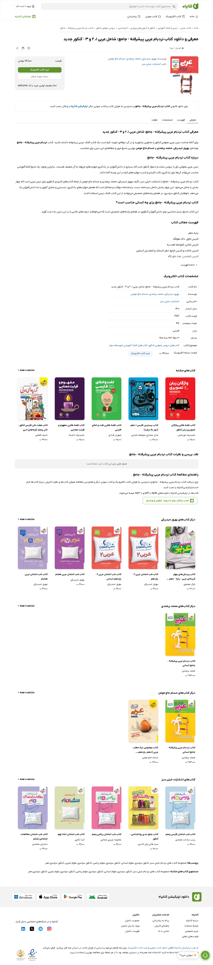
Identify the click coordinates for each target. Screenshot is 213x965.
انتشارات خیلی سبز (151, 64)
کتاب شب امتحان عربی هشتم (36, 576)
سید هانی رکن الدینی (148, 844)
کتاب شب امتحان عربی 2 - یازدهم (145, 576)
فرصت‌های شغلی (190, 936)
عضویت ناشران (132, 920)
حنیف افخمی (41, 435)
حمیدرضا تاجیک (76, 435)
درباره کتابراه (192, 920)
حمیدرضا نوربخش (186, 435)
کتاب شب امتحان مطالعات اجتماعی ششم (34, 836)
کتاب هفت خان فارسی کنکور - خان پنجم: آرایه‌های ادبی (33, 427)
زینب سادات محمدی (185, 839)
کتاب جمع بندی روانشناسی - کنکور (144, 836)
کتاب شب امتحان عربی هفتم (69, 574)
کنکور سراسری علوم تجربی (78, 863)
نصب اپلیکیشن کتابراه (185, 947)
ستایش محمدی (40, 844)
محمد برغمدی (133, 58)
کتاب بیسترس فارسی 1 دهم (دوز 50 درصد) (144, 427)
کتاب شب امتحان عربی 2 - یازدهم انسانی (108, 576)
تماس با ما (163, 931)
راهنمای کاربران (161, 925)
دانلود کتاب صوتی (159, 947)
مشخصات (167, 119)
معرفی (193, 119)
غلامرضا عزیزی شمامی (111, 839)
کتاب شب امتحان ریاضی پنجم (106, 834)
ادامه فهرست (189, 265)
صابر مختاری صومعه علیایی (144, 435)
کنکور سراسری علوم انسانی (135, 863)
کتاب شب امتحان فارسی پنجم (180, 834)
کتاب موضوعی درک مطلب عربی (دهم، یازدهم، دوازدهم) (145, 750)
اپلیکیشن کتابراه (23, 16)
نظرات (154, 119)
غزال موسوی (189, 584)
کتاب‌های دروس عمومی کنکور (163, 345)
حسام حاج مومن (116, 58)
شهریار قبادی (114, 435)
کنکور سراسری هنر (54, 863)
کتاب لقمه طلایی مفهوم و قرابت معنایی (71, 427)
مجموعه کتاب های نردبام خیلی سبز (168, 863)
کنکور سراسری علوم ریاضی (106, 863)
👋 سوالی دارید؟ (188, 955)
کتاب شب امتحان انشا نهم (71, 834)
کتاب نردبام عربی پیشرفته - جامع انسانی (181, 663)
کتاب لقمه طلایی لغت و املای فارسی (106, 427)
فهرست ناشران (132, 931)
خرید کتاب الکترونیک (39, 69)
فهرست (181, 119)
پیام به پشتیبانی (160, 920)
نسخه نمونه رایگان (39, 76)
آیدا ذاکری (79, 839)
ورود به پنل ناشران (130, 925)
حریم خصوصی (191, 931)
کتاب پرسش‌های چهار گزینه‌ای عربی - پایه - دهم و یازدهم (181, 577)
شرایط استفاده (191, 925)
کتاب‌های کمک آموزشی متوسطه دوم (128, 345)
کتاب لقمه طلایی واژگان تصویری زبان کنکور (183, 427)
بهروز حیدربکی (149, 58)
